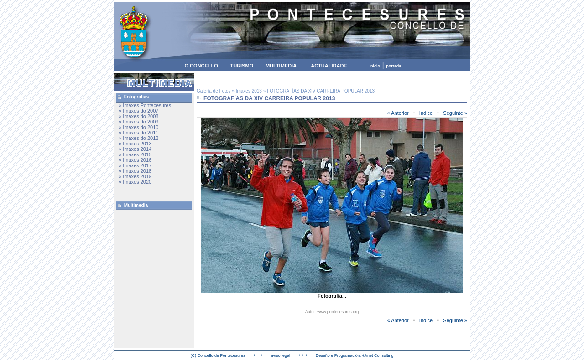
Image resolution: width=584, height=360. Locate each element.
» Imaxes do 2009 (138, 121)
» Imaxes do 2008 (138, 116)
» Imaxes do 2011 (138, 132)
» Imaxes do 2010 (138, 127)
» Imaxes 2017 (135, 165)
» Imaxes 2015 (135, 154)
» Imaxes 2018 (135, 171)
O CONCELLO (201, 65)
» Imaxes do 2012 (138, 138)
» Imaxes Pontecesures (145, 105)
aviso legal (280, 355)
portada (393, 66)
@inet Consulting (378, 355)
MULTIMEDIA (281, 65)
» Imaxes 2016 (135, 160)
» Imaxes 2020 (135, 182)
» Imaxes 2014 (135, 149)
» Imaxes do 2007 (138, 110)
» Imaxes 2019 (135, 176)
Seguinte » (455, 113)
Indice (426, 113)
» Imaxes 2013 (135, 143)
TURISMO (241, 65)
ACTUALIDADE (329, 65)
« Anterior (398, 113)
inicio (375, 66)
